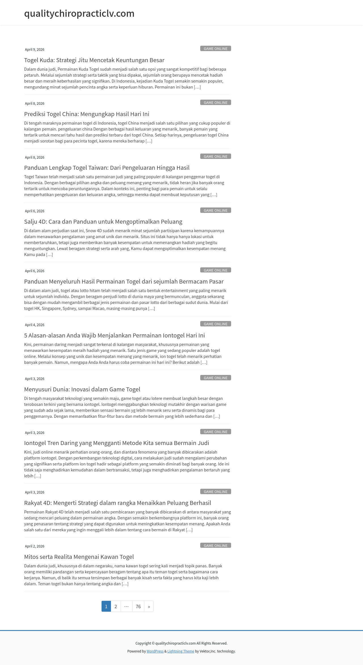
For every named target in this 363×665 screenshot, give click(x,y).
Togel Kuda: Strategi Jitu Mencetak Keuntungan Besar (94, 60)
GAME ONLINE (216, 48)
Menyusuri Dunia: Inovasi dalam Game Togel (82, 389)
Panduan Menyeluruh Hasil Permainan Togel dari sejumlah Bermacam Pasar (123, 281)
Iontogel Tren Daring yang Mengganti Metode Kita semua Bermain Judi (116, 443)
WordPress (155, 651)
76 (140, 606)
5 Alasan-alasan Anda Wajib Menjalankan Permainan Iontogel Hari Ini (114, 335)
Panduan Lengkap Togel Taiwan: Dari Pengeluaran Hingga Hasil (106, 167)
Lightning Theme (180, 651)
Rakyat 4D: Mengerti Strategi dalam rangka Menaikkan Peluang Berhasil (117, 502)
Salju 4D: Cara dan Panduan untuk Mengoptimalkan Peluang (103, 221)
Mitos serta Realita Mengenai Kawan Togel (79, 556)
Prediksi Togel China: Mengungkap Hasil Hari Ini (86, 114)
